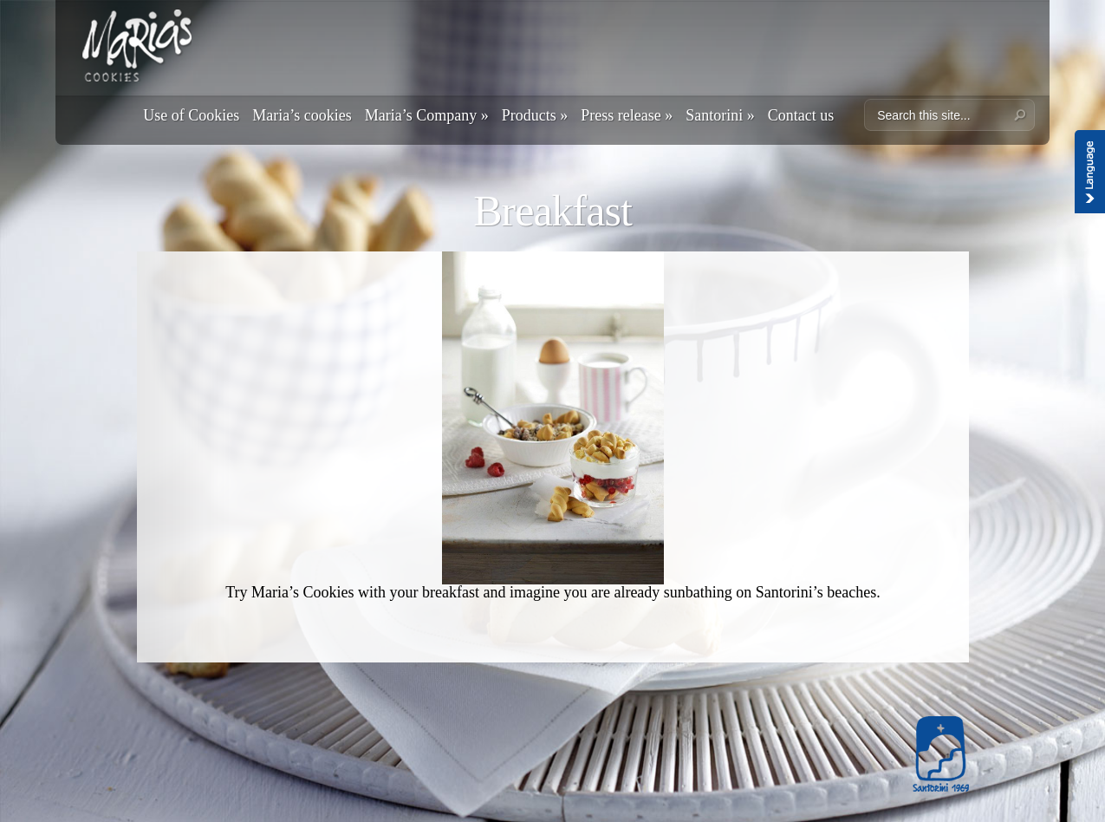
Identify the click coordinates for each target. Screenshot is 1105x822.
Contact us (801, 115)
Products (535, 115)
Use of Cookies (191, 115)
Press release (627, 115)
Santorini (720, 115)
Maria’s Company (427, 115)
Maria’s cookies (301, 115)
